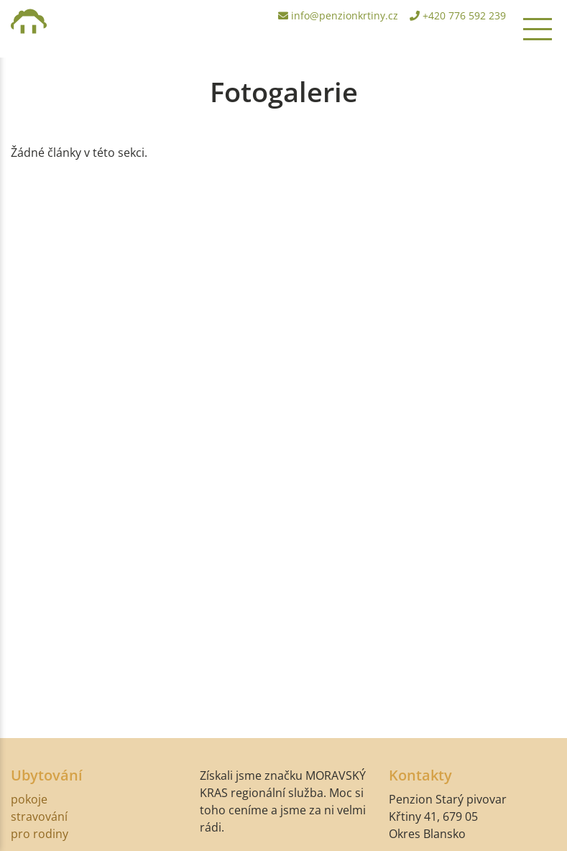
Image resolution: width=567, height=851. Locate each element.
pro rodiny (39, 834)
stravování (39, 816)
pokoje (29, 799)
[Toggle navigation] (537, 29)
